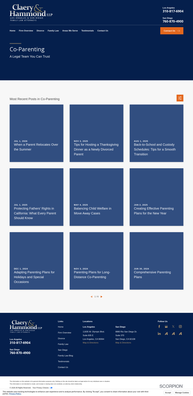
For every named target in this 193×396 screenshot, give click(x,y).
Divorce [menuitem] (40, 31)
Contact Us (63, 367)
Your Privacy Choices (42, 388)
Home (60, 327)
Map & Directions (90, 343)
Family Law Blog (65, 355)
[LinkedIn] (159, 333)
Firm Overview (64, 333)
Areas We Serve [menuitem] (70, 31)
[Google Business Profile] (166, 326)
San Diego (63, 350)
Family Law (63, 344)
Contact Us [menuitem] (102, 31)
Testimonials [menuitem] (87, 31)
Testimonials (63, 361)
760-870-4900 (173, 21)
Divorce (61, 338)
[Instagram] (180, 326)
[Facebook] (159, 326)
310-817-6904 (173, 11)
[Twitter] (173, 326)
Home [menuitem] (12, 31)
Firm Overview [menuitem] (26, 31)
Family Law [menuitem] (53, 31)
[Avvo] (166, 333)
